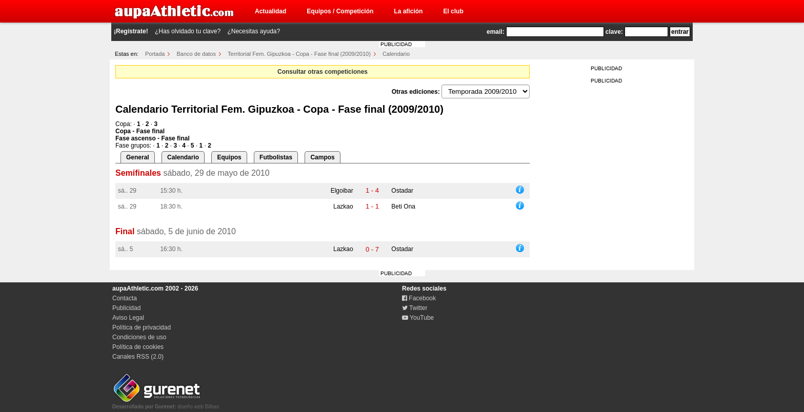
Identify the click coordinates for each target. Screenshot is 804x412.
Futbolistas (275, 157)
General (137, 157)
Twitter (414, 308)
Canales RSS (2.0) (138, 356)
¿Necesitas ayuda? (253, 31)
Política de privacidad (141, 327)
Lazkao (343, 206)
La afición (408, 11)
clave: (614, 31)
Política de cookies (138, 347)
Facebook (419, 298)
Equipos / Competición (340, 11)
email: (496, 31)
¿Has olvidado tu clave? (187, 31)
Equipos (229, 157)
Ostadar (402, 190)
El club (453, 11)
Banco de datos (196, 54)
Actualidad (270, 11)
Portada (155, 54)
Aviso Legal (128, 317)
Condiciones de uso (139, 337)
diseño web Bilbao (165, 403)
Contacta (124, 298)
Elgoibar (342, 190)
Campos (322, 157)
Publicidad (126, 308)
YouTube (418, 317)
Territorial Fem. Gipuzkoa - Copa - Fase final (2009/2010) (299, 54)
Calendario (396, 54)
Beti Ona (403, 206)
